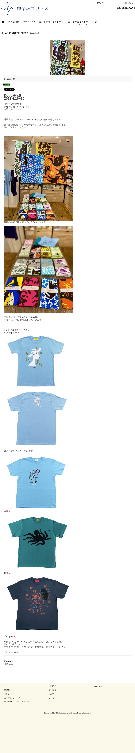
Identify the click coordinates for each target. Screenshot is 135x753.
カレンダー (52, 698)
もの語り (51, 694)
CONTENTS (98, 686)
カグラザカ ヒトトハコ (12, 698)
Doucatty (8, 661)
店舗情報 (7, 690)
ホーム (6, 686)
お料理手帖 (52, 686)
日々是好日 (52, 690)
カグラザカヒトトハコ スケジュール (16, 702)
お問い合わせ (129, 3)
